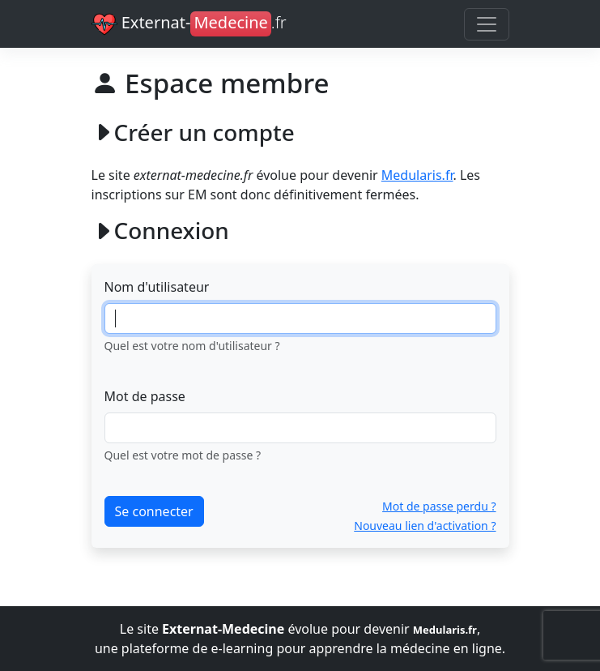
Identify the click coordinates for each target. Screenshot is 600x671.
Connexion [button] (160, 230)
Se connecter (154, 511)
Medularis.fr (417, 175)
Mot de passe (144, 396)
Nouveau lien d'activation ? (425, 525)
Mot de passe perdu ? (439, 506)
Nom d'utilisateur (157, 287)
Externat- (189, 24)
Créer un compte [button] (193, 132)
